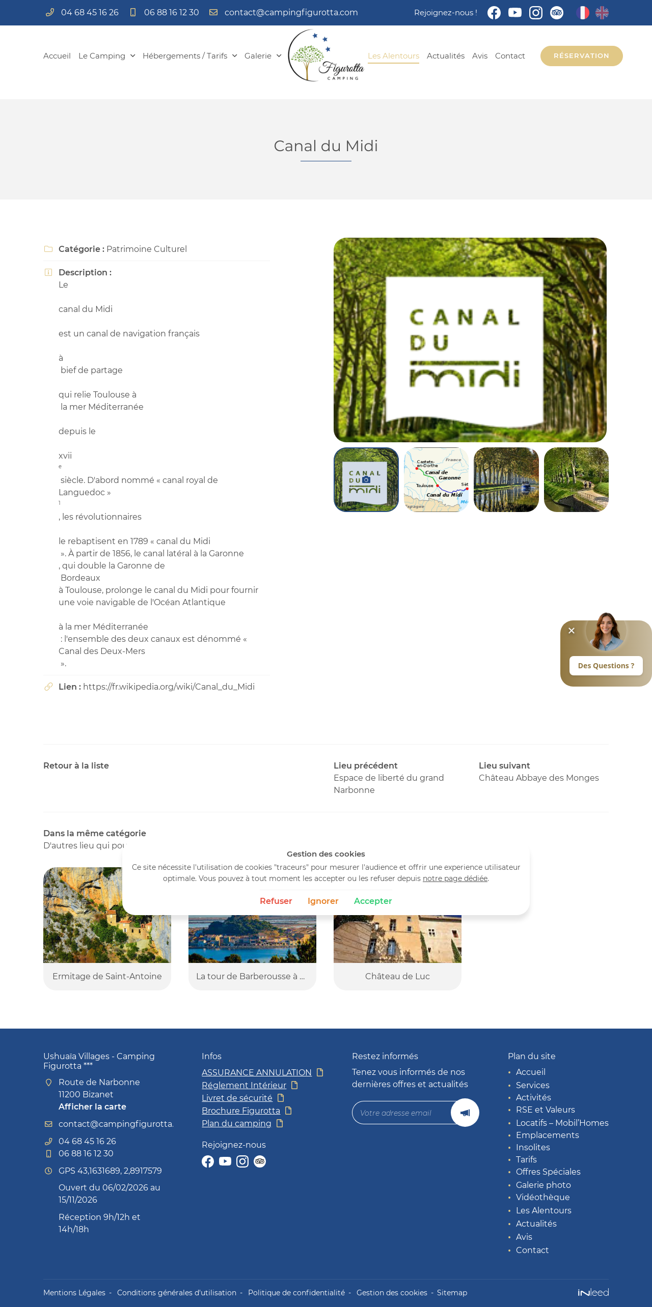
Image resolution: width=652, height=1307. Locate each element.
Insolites (533, 1147)
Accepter (373, 901)
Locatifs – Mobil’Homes (562, 1123)
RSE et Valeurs (545, 1110)
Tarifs (526, 1159)
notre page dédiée (455, 878)
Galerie (257, 56)
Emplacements (547, 1135)
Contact (510, 56)
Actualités (446, 56)
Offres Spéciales (548, 1172)
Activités (533, 1097)
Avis (479, 56)
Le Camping (101, 56)
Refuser (276, 901)
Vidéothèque (543, 1197)
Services (533, 1085)
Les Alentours (393, 56)
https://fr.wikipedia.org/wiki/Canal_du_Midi (169, 687)
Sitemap (452, 1292)
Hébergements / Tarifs (185, 56)
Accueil (57, 56)
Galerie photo (543, 1185)
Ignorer (323, 901)
